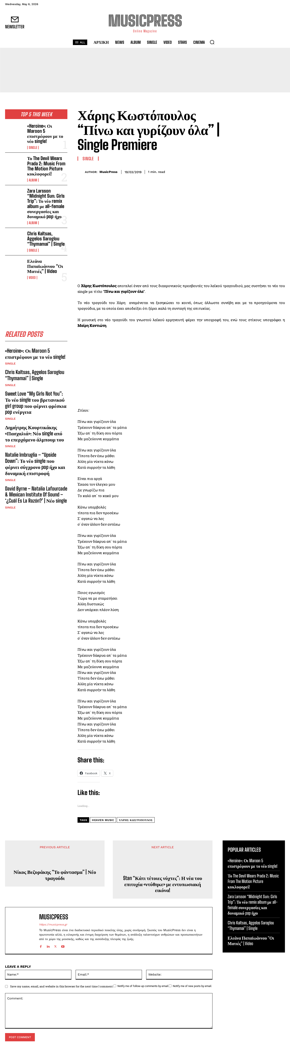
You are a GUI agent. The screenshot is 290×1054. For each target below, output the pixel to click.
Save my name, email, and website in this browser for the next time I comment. (61, 986)
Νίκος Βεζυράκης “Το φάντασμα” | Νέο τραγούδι (55, 875)
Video (32, 277)
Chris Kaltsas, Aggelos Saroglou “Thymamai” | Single (46, 239)
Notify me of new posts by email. (192, 986)
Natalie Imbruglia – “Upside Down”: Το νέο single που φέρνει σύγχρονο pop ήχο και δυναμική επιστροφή (35, 464)
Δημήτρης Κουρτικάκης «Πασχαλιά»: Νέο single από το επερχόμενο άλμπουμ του (34, 433)
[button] (212, 42)
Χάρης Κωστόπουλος (135, 820)
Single (33, 147)
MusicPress (108, 172)
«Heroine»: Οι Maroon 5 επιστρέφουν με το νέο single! (45, 133)
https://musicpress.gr (53, 924)
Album (33, 180)
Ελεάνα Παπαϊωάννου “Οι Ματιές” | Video (45, 266)
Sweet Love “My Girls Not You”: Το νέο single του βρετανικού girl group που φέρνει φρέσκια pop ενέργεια (35, 403)
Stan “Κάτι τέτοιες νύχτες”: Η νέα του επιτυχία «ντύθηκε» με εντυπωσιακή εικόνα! (162, 884)
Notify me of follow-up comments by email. (143, 986)
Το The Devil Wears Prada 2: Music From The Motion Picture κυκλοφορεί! (46, 166)
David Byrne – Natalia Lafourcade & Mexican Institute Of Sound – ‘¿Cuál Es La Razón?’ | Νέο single (36, 494)
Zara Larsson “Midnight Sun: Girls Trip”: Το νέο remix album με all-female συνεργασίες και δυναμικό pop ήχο (46, 203)
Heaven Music (103, 820)
